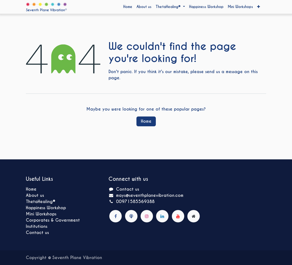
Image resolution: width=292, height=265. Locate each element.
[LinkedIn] (162, 216)
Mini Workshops (41, 214)
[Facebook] (115, 216)
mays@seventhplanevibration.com (149, 195)
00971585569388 (135, 201)
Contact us (37, 232)
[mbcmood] (131, 216)
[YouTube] (178, 216)
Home (146, 121)
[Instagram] (147, 216)
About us (35, 195)
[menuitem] (127, 7)
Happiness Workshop (46, 208)
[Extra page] (193, 216)
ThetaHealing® (40, 201)
